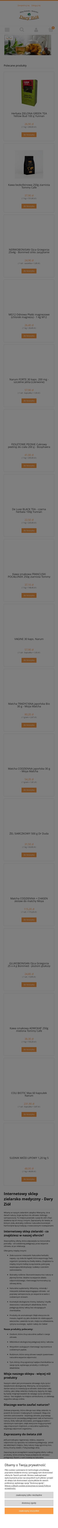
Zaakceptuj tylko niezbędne (29, 1495)
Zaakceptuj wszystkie (29, 1511)
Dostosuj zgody (29, 1503)
